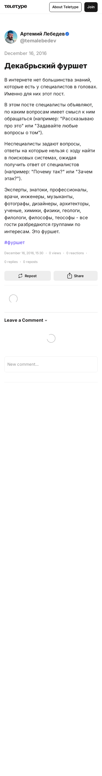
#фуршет (14, 242)
